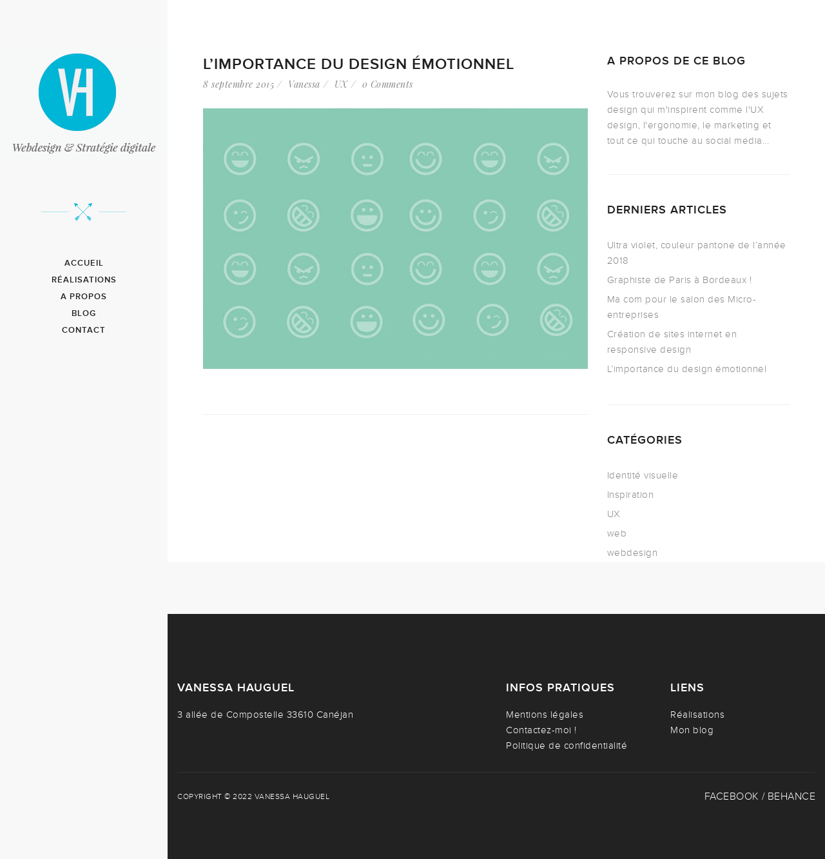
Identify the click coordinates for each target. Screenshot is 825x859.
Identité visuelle (643, 475)
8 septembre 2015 (238, 84)
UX (341, 84)
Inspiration (630, 494)
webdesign (632, 552)
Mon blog (691, 730)
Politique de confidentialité (566, 745)
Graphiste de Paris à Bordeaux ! (679, 280)
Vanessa (304, 84)
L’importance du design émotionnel (358, 64)
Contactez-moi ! (541, 730)
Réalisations (697, 714)
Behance (792, 796)
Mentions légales (544, 714)
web (617, 533)
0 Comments (387, 84)
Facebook (731, 796)
